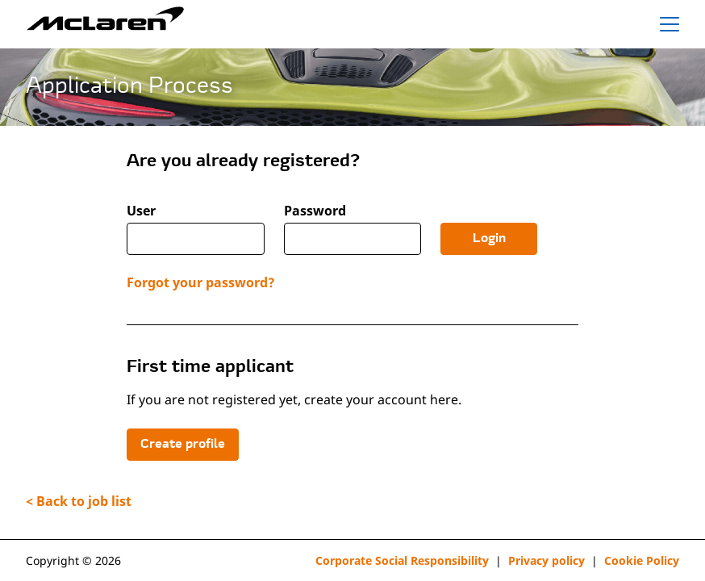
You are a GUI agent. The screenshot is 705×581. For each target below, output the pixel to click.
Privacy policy (546, 560)
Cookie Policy (641, 560)
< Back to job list (78, 501)
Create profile (182, 444)
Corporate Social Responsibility (402, 560)
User (141, 211)
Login (489, 238)
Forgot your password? (201, 282)
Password (315, 211)
